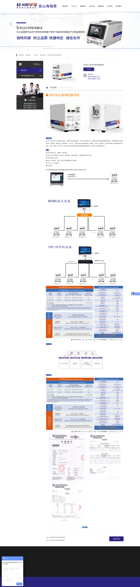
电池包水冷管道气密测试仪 (57, 540)
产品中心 (74, 6)
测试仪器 (42, 55)
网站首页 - (29, 55)
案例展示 (83, 6)
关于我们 (110, 6)
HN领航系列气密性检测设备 (57, 537)
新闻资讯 (101, 6)
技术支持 (92, 6)
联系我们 (119, 6)
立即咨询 (88, 69)
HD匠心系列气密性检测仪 (54, 55)
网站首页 (65, 6)
